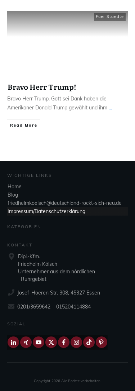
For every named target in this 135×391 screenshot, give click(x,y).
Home (15, 186)
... (110, 107)
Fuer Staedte (110, 16)
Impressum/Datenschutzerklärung (46, 211)
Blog (13, 195)
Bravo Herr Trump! (42, 86)
